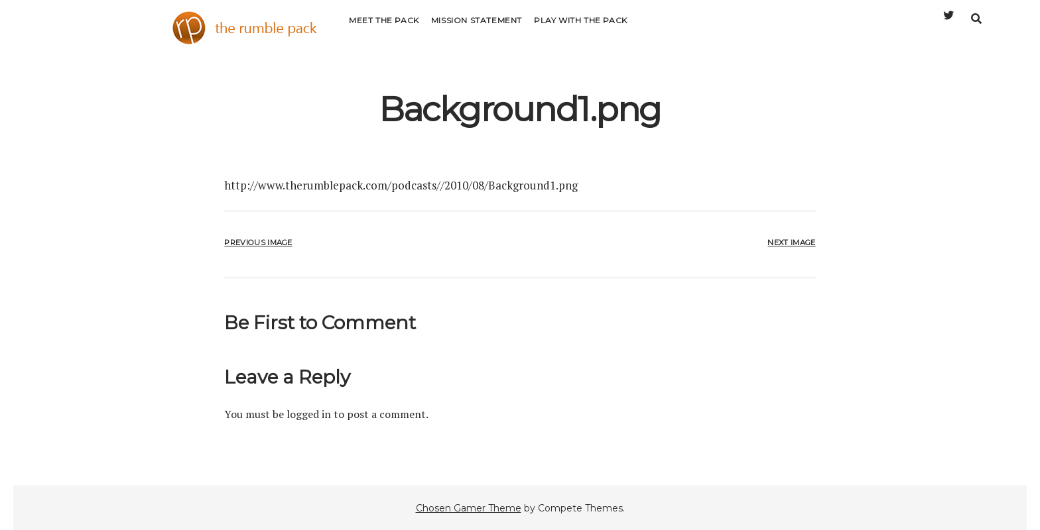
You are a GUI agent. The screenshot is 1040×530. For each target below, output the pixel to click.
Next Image (791, 242)
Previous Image (258, 242)
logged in (309, 414)
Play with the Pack (580, 29)
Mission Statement (476, 29)
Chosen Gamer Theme (468, 508)
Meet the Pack (384, 29)
